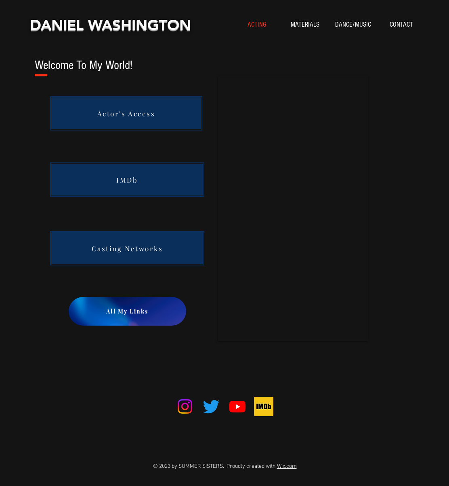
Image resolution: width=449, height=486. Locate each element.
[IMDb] (127, 179)
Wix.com (287, 466)
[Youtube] (237, 406)
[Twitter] (211, 406)
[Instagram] (185, 406)
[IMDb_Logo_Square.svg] (263, 406)
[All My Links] (127, 311)
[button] (305, 24)
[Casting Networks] (127, 248)
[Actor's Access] (126, 113)
